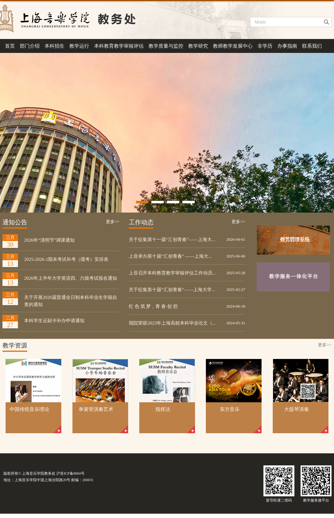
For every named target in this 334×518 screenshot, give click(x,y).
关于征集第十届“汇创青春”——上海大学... (172, 289)
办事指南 (287, 46)
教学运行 (79, 46)
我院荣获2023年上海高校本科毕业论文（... (172, 323)
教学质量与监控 (166, 46)
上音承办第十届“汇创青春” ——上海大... (170, 256)
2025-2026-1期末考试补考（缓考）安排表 (66, 259)
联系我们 (312, 46)
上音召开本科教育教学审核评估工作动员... (172, 272)
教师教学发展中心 (233, 46)
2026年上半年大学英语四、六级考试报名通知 (70, 278)
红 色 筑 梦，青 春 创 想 (153, 306)
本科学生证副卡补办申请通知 (54, 320)
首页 (10, 46)
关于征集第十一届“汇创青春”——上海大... (172, 239)
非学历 (265, 46)
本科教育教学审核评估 (119, 46)
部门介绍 (30, 46)
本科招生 (54, 46)
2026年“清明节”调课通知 (49, 240)
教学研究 (198, 46)
